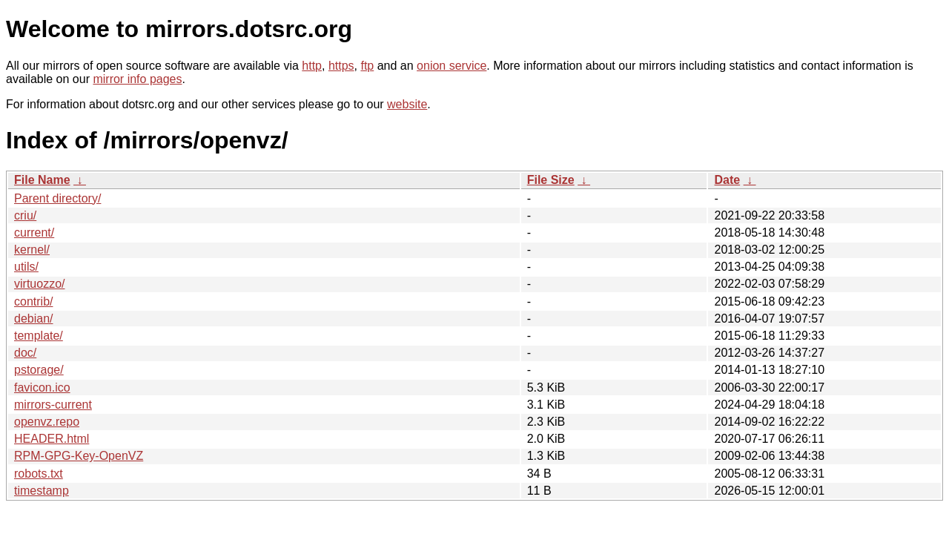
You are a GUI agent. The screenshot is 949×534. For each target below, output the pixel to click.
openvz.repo (46, 421)
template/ (38, 335)
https (341, 65)
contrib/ (33, 301)
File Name (42, 180)
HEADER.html (51, 438)
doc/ (25, 352)
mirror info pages (137, 79)
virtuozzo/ (39, 283)
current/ (34, 232)
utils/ (26, 266)
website (407, 104)
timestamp (41, 490)
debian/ (33, 318)
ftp (367, 65)
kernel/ (32, 249)
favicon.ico (42, 387)
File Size (551, 180)
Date (727, 180)
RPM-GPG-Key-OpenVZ (78, 455)
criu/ (25, 215)
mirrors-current (53, 404)
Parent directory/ (57, 198)
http (312, 65)
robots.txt (38, 473)
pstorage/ (39, 369)
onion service (451, 65)
